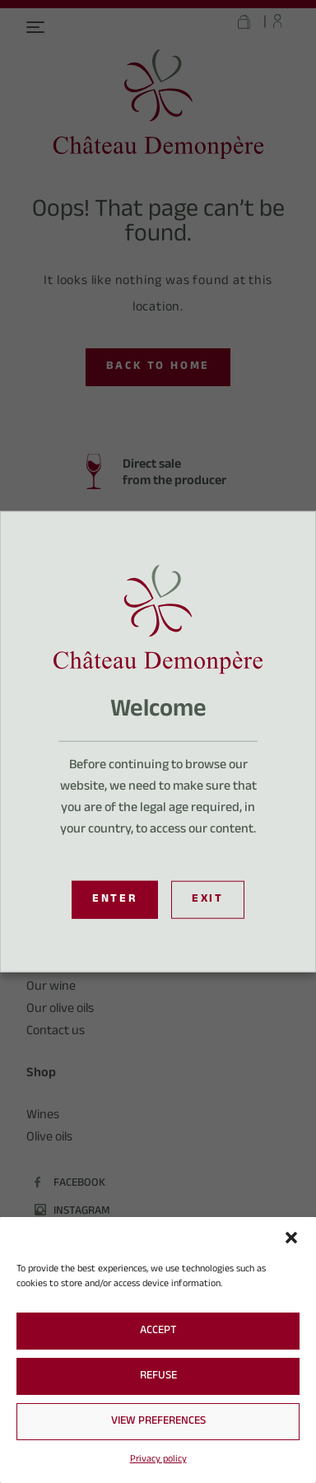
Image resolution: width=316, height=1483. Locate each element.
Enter (114, 900)
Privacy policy (158, 1460)
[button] (291, 1237)
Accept (158, 1331)
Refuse (158, 1377)
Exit (208, 900)
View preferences (158, 1422)
